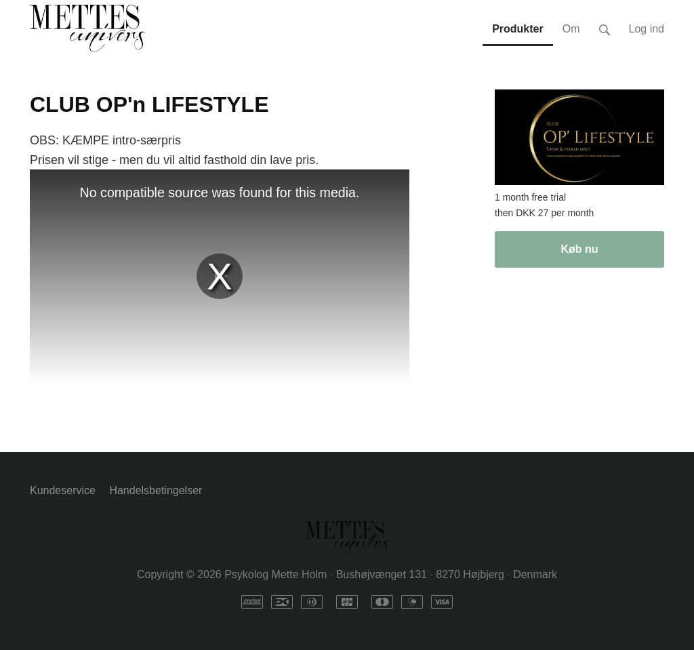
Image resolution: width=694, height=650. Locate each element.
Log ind (647, 29)
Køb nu (579, 249)
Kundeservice (63, 490)
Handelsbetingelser (155, 490)
